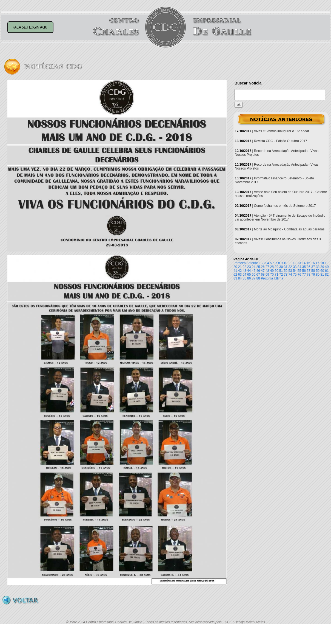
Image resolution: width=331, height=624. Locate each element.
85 (244, 278)
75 (294, 274)
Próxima (267, 278)
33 (294, 267)
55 (299, 271)
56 (304, 271)
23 (249, 267)
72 (281, 274)
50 (276, 271)
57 (308, 271)
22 (244, 267)
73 (285, 274)
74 (290, 274)
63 (240, 274)
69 (267, 274)
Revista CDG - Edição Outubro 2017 (280, 141)
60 (322, 271)
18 (322, 263)
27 (267, 267)
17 (317, 263)
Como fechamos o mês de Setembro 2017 (285, 206)
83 (235, 278)
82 (327, 274)
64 (244, 274)
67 (258, 274)
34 (299, 267)
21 (240, 267)
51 (281, 271)
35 (304, 267)
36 (308, 267)
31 (285, 267)
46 (258, 271)
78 (308, 274)
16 (313, 263)
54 (294, 271)
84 (240, 278)
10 (285, 263)
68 (262, 274)
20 (235, 267)
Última (278, 278)
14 (304, 263)
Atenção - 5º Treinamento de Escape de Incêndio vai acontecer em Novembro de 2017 (280, 217)
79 (313, 274)
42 (240, 271)
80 (317, 274)
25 (258, 267)
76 (299, 274)
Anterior (252, 263)
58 (313, 271)
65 (249, 274)
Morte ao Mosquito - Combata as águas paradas (289, 229)
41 (235, 271)
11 (290, 263)
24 (253, 267)
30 (281, 267)
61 (327, 271)
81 (322, 274)
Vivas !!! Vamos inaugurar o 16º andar (281, 131)
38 (317, 267)
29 (276, 267)
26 (262, 267)
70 (272, 274)
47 (262, 271)
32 (290, 267)
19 (326, 263)
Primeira (239, 263)
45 (253, 271)
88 (258, 278)
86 (249, 278)
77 (304, 274)
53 (290, 271)
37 (313, 267)
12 (294, 263)
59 (317, 271)
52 (285, 271)
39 (322, 267)
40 (327, 267)
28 (272, 267)
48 (267, 271)
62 (235, 274)
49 (272, 271)
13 (299, 263)
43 (244, 271)
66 (253, 274)
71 (276, 274)
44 (249, 271)
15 (308, 263)
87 (253, 278)
